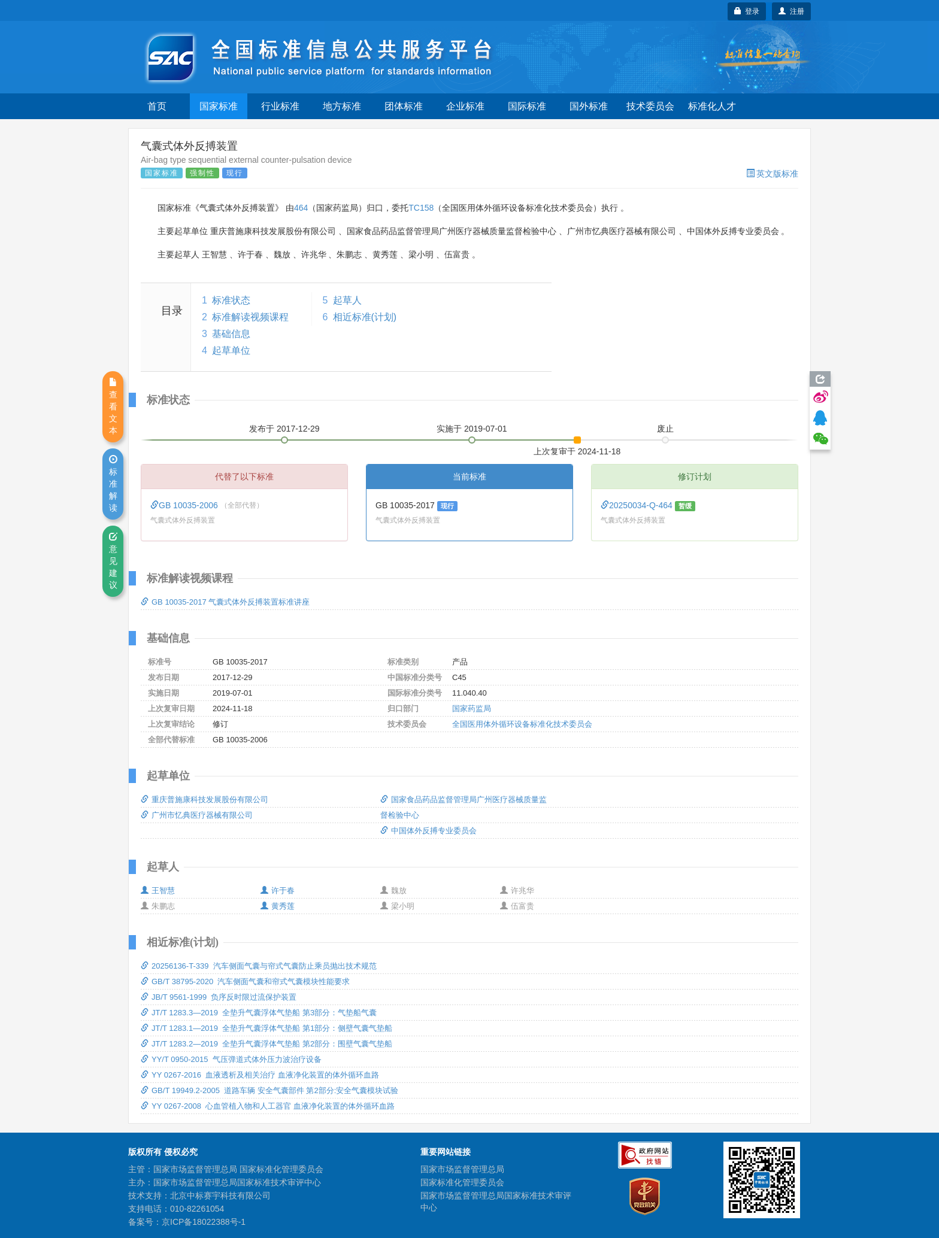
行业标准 (280, 106)
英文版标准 (772, 173)
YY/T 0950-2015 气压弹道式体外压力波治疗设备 (231, 1059)
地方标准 (342, 106)
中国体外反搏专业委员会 (428, 830)
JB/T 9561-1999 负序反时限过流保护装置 (219, 997)
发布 (284, 428)
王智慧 (158, 890)
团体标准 (403, 106)
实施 (472, 428)
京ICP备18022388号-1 (204, 1222)
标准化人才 (712, 106)
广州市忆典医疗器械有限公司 (197, 815)
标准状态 (231, 300)
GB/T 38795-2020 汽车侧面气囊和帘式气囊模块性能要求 (245, 981)
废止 (665, 428)
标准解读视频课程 (250, 317)
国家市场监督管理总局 (462, 1169)
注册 (791, 11)
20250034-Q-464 (638, 505)
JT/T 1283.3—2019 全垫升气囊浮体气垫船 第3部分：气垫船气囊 (259, 1012)
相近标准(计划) (365, 317)
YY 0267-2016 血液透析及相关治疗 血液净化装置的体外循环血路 (260, 1074)
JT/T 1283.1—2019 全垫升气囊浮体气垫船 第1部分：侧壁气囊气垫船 (266, 1028)
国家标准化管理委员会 (462, 1182)
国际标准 (527, 106)
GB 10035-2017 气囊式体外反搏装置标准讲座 (225, 601)
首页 (156, 106)
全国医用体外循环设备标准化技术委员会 (522, 724)
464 (301, 208)
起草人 (347, 300)
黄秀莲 (278, 906)
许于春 (278, 890)
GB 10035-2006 (185, 505)
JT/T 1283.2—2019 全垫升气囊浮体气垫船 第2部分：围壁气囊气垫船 (266, 1043)
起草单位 (231, 350)
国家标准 (218, 106)
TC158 (421, 208)
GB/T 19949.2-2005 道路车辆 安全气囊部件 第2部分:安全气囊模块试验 (269, 1090)
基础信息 (231, 334)
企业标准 (465, 106)
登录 (747, 11)
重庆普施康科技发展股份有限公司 (204, 799)
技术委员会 (650, 106)
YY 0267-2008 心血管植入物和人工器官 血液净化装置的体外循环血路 (268, 1106)
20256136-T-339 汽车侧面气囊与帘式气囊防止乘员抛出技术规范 (259, 965)
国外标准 (589, 106)
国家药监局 (471, 708)
